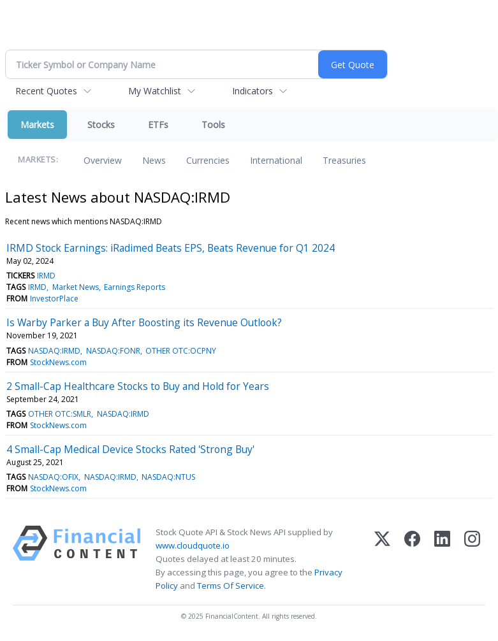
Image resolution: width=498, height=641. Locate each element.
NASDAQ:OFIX (53, 477)
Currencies (208, 160)
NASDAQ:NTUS (168, 477)
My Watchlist (154, 91)
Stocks (101, 125)
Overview (103, 160)
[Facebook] (412, 559)
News (154, 160)
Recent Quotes (46, 91)
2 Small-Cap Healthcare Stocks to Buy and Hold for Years (137, 386)
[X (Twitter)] (382, 559)
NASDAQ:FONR (113, 350)
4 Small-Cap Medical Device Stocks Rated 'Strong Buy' (130, 449)
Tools (213, 125)
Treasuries (344, 160)
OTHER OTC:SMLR (59, 413)
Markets (37, 125)
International (276, 160)
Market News (75, 287)
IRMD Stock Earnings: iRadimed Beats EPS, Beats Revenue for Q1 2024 (170, 248)
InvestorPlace (54, 298)
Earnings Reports (134, 287)
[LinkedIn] (442, 559)
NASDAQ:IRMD (54, 350)
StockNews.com (58, 362)
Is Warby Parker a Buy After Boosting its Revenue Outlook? (144, 322)
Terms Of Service (230, 585)
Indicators (252, 91)
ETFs (158, 125)
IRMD (46, 275)
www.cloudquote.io (193, 545)
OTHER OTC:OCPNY (180, 350)
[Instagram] (472, 559)
